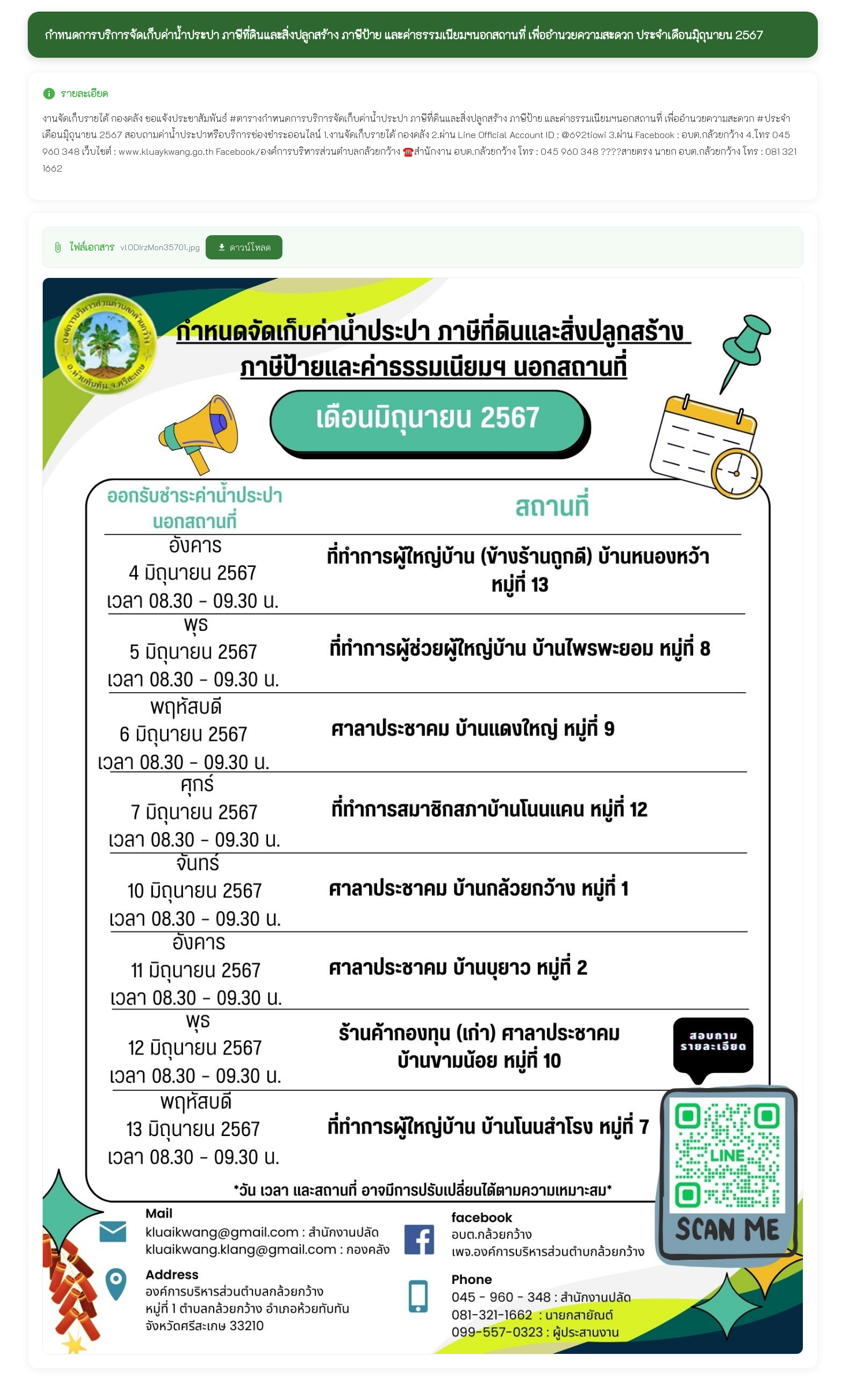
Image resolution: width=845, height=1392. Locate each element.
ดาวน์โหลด (244, 247)
